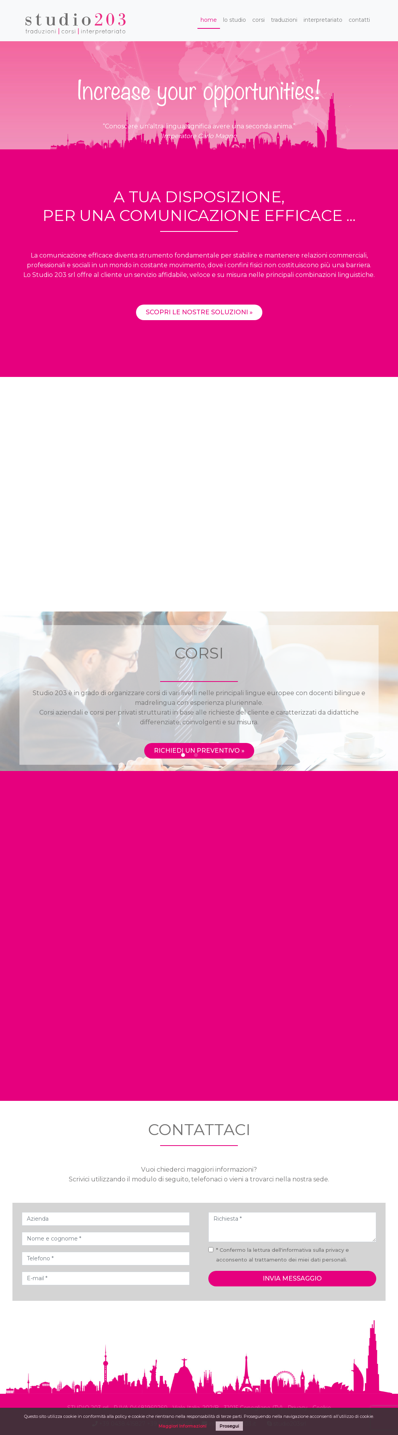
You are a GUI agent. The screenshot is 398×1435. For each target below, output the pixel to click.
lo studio (234, 19)
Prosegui (229, 1426)
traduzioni (284, 19)
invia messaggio (292, 1278)
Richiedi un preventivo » (199, 750)
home (209, 19)
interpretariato (323, 19)
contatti (359, 19)
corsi (258, 19)
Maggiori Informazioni (182, 1426)
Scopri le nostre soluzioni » (199, 343)
